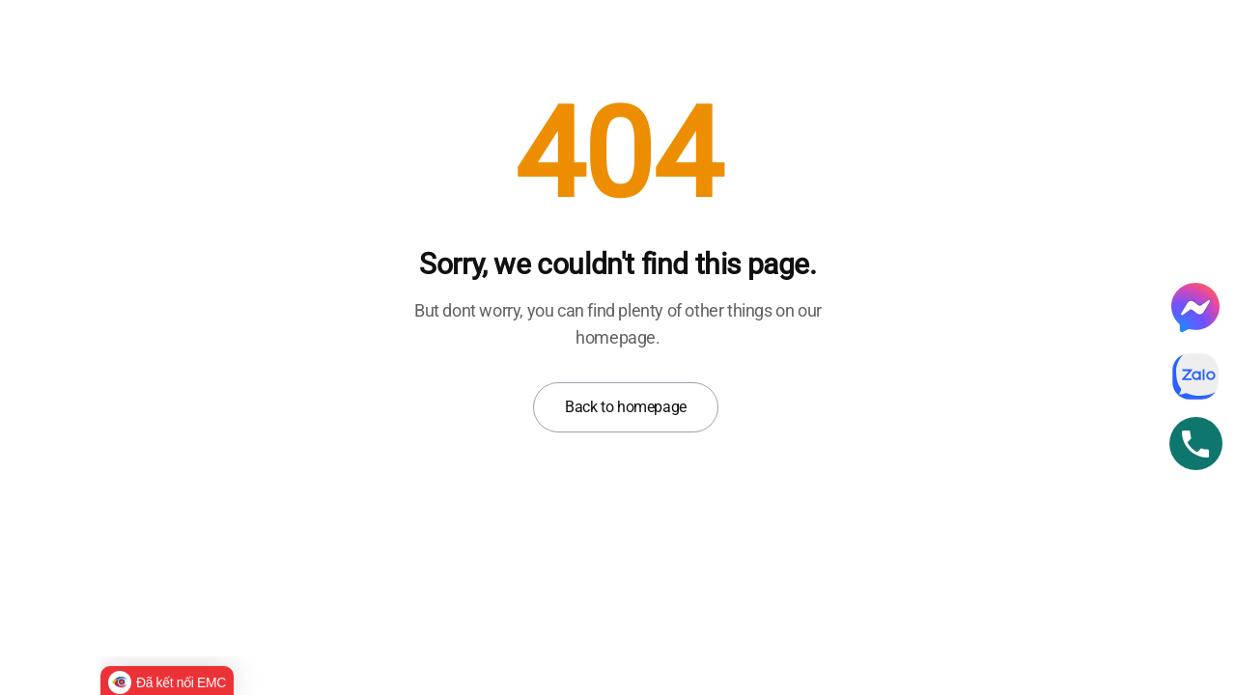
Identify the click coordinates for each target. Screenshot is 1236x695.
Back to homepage (626, 407)
